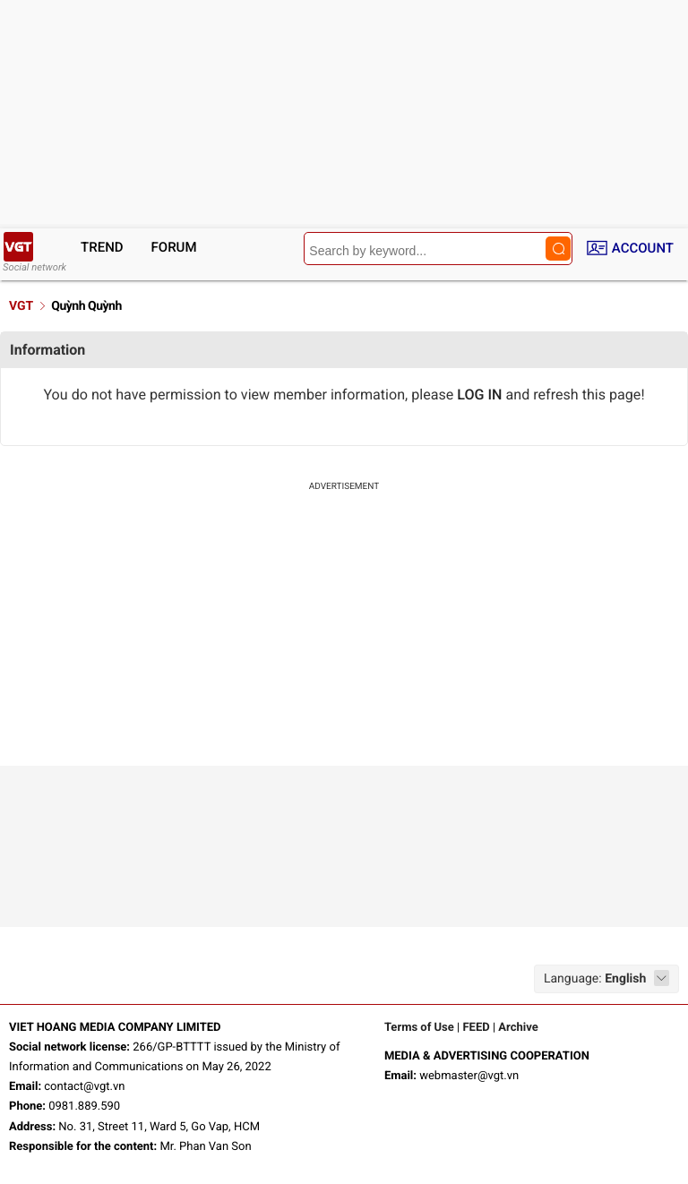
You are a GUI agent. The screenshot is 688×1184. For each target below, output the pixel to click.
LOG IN (479, 394)
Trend (102, 247)
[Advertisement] (344, 631)
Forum (174, 247)
